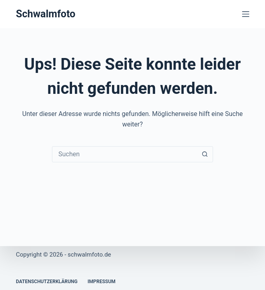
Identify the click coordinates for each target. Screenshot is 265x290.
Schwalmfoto (45, 14)
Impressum (101, 281)
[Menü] (245, 14)
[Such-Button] (205, 154)
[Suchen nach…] (124, 154)
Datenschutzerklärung (46, 281)
